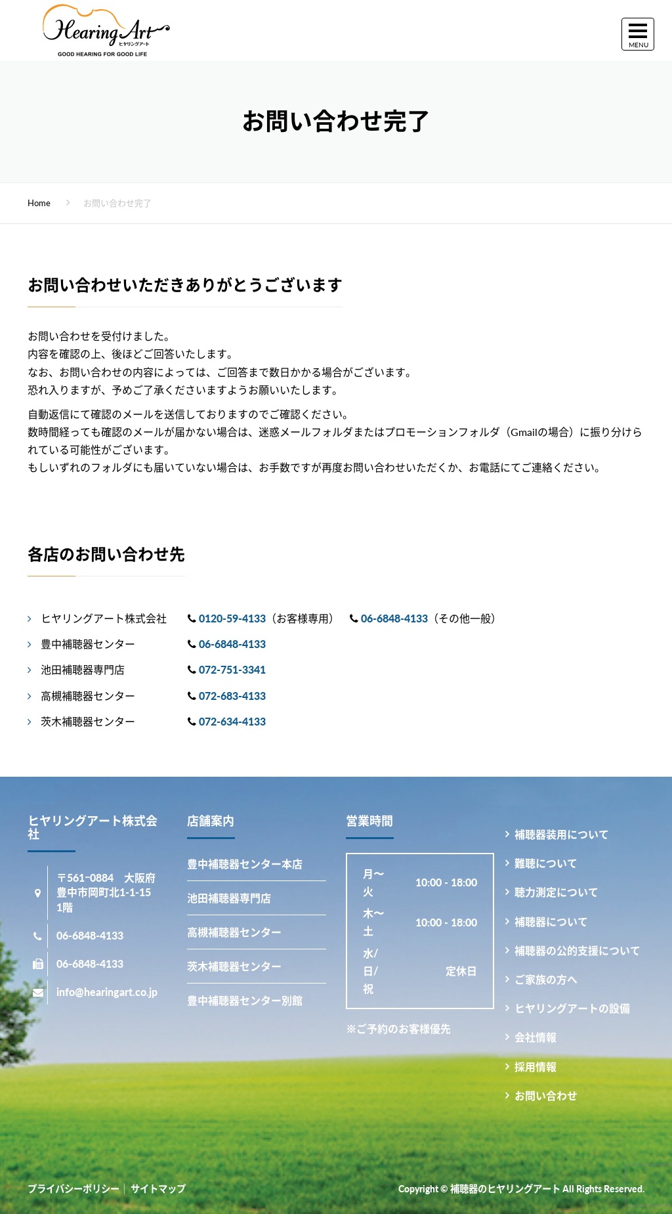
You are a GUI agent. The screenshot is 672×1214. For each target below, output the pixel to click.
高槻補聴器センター (234, 932)
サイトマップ (158, 1188)
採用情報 (535, 1066)
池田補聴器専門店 (229, 898)
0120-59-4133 (232, 618)
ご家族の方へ (546, 979)
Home (39, 203)
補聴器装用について (561, 834)
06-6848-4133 (394, 618)
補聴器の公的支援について (577, 950)
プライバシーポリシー (73, 1188)
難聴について (546, 863)
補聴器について (551, 921)
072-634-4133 (232, 721)
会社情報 (535, 1037)
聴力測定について (556, 892)
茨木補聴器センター (234, 966)
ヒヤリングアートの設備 (572, 1008)
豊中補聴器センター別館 (245, 1000)
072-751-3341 (232, 669)
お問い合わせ (546, 1095)
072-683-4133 (232, 695)
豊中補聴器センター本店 (245, 863)
